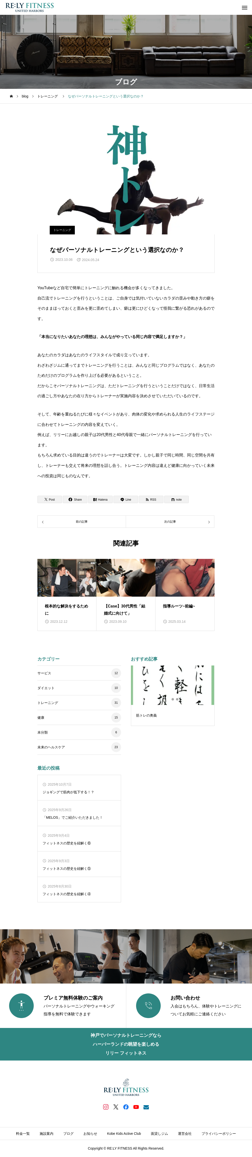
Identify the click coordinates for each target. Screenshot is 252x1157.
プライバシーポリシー (219, 1134)
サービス (44, 673)
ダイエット (46, 688)
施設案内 (46, 1134)
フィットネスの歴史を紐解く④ (67, 894)
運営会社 (185, 1134)
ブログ (68, 1134)
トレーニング (62, 230)
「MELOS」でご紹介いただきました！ (73, 817)
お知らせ (90, 1134)
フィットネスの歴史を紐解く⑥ (67, 843)
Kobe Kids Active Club (124, 1134)
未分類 (42, 732)
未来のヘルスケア (51, 747)
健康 (40, 718)
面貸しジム (159, 1134)
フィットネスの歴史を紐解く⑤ (67, 869)
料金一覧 (23, 1134)
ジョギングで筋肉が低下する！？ (68, 792)
